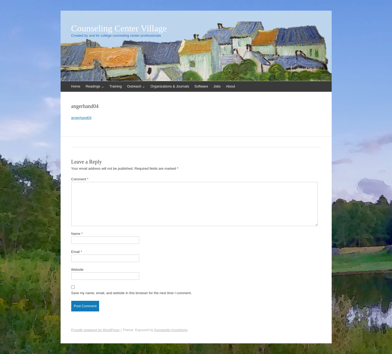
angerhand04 (81, 118)
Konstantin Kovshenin (171, 330)
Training (115, 86)
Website (77, 270)
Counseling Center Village (119, 28)
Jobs (217, 86)
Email (76, 252)
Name (77, 234)
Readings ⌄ (95, 86)
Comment (79, 179)
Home (76, 86)
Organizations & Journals (169, 86)
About (230, 86)
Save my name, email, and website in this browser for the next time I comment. (131, 293)
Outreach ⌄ (136, 86)
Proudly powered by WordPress (95, 330)
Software (201, 86)
